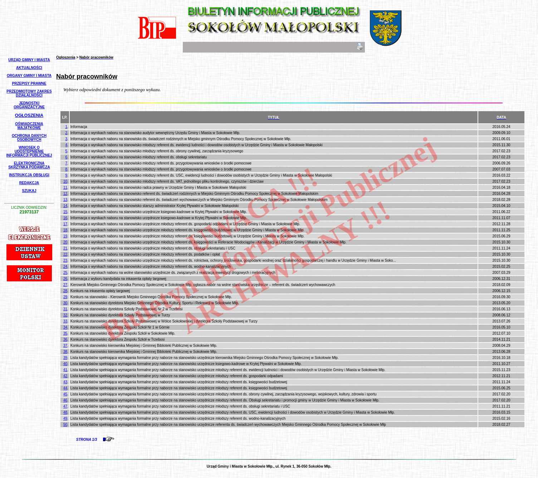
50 (65, 425)
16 (65, 218)
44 (65, 388)
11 (65, 187)
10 (65, 181)
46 (65, 400)
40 (65, 364)
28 (65, 291)
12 (65, 194)
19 (65, 236)
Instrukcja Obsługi (29, 175)
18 (65, 230)
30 (65, 303)
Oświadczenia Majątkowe (29, 126)
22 (65, 254)
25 (65, 273)
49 (65, 418)
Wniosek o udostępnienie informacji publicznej (29, 151)
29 (65, 297)
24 (65, 266)
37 (65, 346)
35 (65, 333)
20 (65, 242)
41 (65, 370)
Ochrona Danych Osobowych (29, 138)
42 (65, 376)
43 (65, 382)
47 (65, 406)
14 (65, 206)
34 (65, 327)
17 (65, 224)
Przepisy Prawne (29, 83)
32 (65, 315)
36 (65, 339)
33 (65, 321)
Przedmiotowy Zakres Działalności (29, 93)
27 (65, 285)
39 (65, 358)
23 (65, 260)
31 (65, 309)
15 (65, 212)
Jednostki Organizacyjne (29, 105)
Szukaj (29, 191)
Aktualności (29, 68)
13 (65, 200)
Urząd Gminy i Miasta (29, 60)
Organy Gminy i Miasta (29, 76)
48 (65, 412)
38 (65, 352)
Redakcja (29, 183)
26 (65, 279)
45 (65, 394)
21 (65, 248)
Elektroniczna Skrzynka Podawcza (29, 165)
